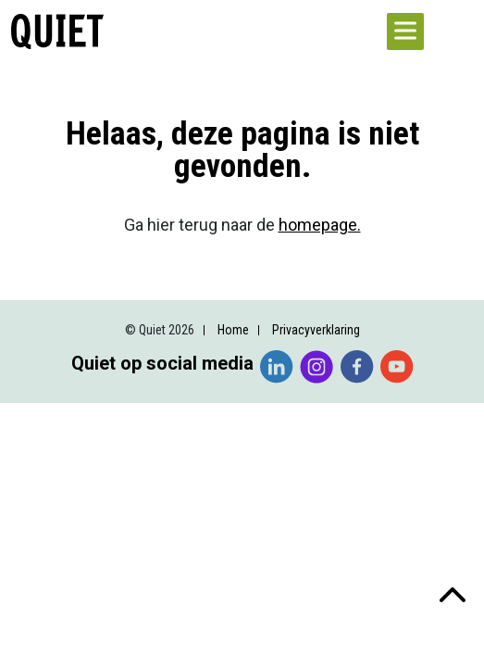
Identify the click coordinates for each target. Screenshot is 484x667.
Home (233, 329)
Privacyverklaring (316, 329)
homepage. (320, 224)
